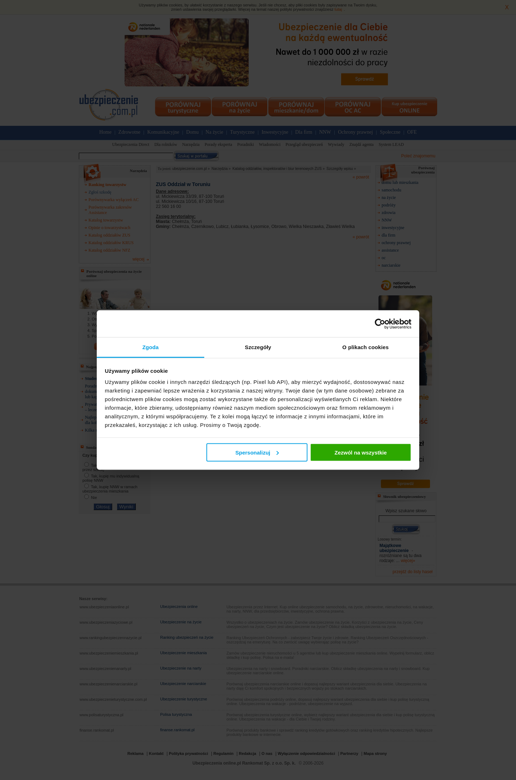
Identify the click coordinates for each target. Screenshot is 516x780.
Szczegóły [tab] (258, 347)
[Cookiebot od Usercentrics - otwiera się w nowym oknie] (380, 323)
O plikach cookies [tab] (365, 347)
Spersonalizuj (257, 452)
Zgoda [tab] (150, 347)
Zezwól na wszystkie (360, 452)
